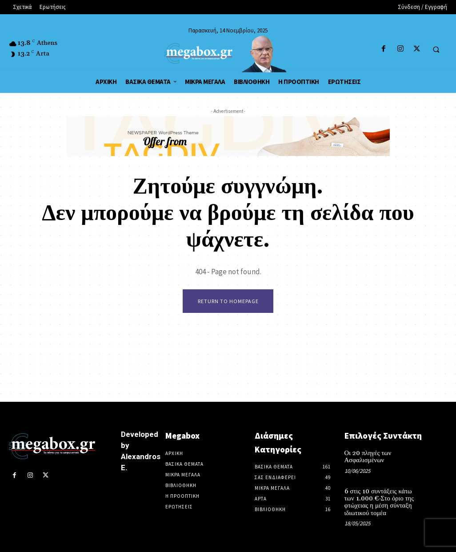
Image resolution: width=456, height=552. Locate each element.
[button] (436, 49)
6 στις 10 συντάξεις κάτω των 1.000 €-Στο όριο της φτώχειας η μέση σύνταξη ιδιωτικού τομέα (381, 501)
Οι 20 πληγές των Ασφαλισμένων (366, 457)
